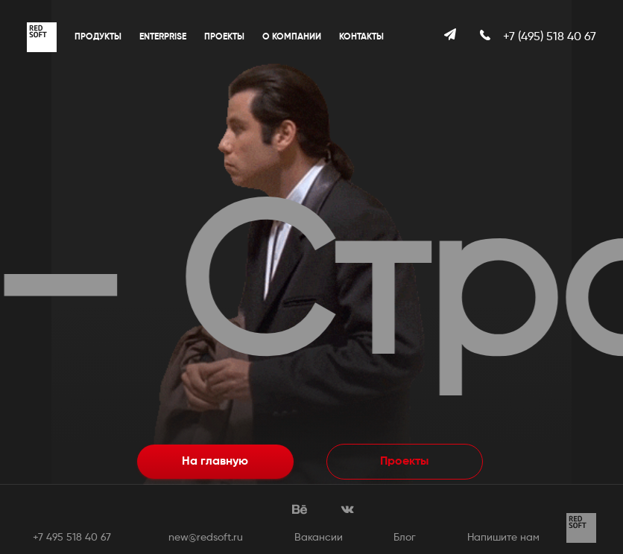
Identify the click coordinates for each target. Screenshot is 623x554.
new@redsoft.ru (205, 537)
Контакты (361, 37)
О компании (291, 37)
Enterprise (162, 37)
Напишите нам (503, 537)
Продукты (98, 37)
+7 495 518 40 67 (72, 537)
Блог (404, 537)
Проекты (224, 37)
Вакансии (318, 537)
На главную (215, 462)
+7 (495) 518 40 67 (549, 37)
